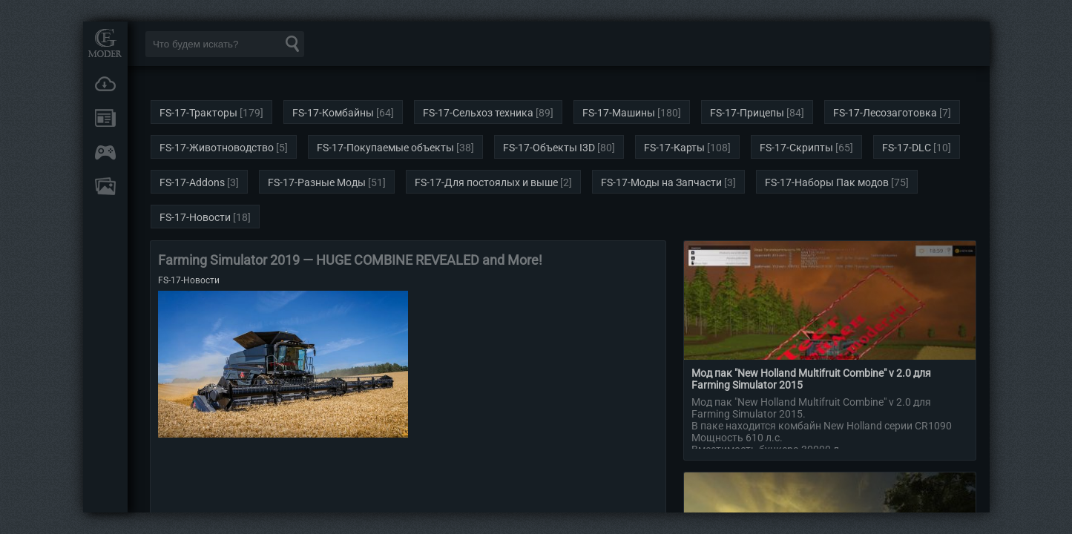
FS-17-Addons (192, 182)
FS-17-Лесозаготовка (885, 113)
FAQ (105, 186)
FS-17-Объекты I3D (549, 148)
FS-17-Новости (195, 217)
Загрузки (105, 84)
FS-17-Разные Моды (317, 182)
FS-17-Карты (674, 148)
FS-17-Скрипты (796, 148)
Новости (105, 118)
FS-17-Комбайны (333, 113)
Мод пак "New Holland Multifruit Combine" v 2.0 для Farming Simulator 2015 (811, 379)
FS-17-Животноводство (217, 148)
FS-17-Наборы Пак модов (827, 182)
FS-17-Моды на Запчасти (661, 182)
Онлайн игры (105, 152)
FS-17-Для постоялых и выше (486, 182)
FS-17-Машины (618, 113)
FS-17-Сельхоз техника (478, 113)
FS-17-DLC (906, 148)
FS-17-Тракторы (198, 113)
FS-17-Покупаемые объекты (385, 148)
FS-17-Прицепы (747, 113)
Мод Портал (105, 42)
